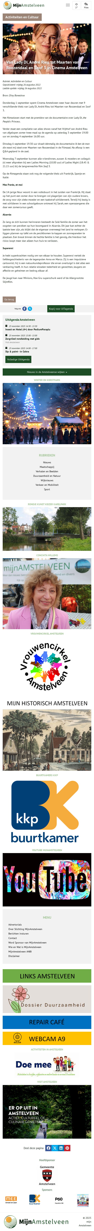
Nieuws (47, 462)
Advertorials (15, 924)
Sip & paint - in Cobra (17, 351)
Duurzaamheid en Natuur (47, 475)
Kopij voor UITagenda (61, 308)
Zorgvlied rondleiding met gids (22, 338)
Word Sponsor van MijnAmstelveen (27, 942)
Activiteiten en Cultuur (21, 81)
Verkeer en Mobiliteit (47, 484)
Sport (47, 489)
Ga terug (9, 299)
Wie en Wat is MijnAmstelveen (24, 947)
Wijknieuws (47, 480)
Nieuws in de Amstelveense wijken (47, 372)
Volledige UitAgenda (18, 359)
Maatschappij (47, 466)
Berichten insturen (18, 933)
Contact (12, 938)
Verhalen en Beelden (47, 471)
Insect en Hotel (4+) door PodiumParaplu (27, 329)
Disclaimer (14, 956)
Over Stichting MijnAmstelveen (25, 929)
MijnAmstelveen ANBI (20, 951)
